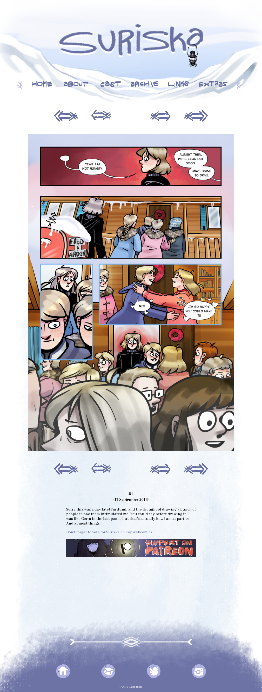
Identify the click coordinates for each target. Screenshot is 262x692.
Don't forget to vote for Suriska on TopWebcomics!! (110, 532)
